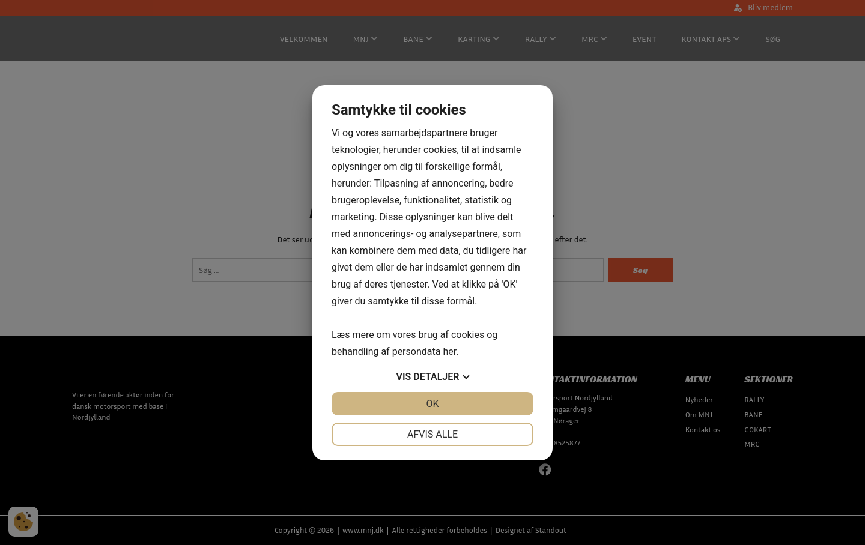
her (449, 351)
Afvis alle (432, 434)
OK (432, 403)
